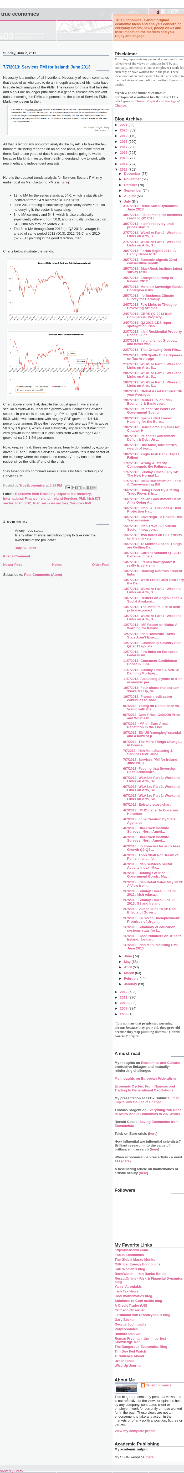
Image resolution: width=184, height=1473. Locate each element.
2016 (124, 153)
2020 (124, 130)
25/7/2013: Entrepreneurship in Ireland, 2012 (148, 279)
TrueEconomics (159, 1385)
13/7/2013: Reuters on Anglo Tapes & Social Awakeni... (153, 599)
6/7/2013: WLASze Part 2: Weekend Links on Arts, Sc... (151, 788)
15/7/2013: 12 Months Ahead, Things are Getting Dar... (152, 545)
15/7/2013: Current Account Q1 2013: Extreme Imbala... (152, 554)
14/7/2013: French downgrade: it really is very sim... (149, 563)
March (129, 973)
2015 (124, 158)
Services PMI (80, 503)
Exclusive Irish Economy (35, 494)
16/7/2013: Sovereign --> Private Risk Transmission (153, 518)
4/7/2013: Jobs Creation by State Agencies (149, 821)
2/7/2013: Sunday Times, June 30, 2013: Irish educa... (150, 892)
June (128, 956)
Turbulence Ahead (129, 1356)
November (133, 179)
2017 (124, 147)
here (64, 182)
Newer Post (12, 565)
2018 (124, 142)
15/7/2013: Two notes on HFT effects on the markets (152, 536)
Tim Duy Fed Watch (130, 1351)
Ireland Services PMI (68, 498)
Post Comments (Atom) (43, 575)
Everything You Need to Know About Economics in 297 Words (148, 1112)
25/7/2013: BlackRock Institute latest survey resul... (152, 270)
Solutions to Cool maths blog (138, 1301)
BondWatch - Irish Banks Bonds (140, 1274)
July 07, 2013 (25, 548)
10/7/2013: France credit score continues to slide (147, 698)
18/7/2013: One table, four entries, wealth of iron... (150, 446)
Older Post (100, 565)
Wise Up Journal (128, 1366)
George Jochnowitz (130, 1324)
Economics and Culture (160, 1063)
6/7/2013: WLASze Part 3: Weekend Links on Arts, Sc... (151, 779)
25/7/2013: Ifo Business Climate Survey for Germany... (148, 297)
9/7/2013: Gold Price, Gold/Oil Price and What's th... (151, 716)
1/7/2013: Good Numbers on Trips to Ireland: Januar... (152, 937)
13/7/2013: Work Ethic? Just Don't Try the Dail (153, 581)
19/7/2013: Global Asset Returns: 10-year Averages (152, 393)
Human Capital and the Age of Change (147, 1100)
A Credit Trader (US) (131, 1305)
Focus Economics (129, 1255)
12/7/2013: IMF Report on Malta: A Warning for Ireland (150, 626)
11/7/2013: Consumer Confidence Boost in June (150, 662)
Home (57, 565)
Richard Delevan (128, 1334)
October (131, 185)
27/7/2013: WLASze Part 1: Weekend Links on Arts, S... (152, 243)
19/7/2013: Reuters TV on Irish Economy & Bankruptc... (147, 401)
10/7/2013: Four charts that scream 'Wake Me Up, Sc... (151, 689)
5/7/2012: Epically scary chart (147, 804)
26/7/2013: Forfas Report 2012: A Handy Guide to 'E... (149, 252)
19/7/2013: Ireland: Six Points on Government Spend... (149, 410)
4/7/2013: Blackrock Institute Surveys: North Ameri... (146, 829)
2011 (124, 997)
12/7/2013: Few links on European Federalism (150, 653)
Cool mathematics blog (133, 1296)
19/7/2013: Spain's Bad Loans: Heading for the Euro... (147, 420)
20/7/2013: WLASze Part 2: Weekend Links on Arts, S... (152, 374)
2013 (124, 169)
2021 (124, 125)
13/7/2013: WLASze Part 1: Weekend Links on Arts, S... (152, 617)
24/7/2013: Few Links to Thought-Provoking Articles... (150, 306)
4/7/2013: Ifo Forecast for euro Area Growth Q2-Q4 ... (151, 848)
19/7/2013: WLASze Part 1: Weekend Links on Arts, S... (152, 384)
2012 (124, 992)
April (128, 967)
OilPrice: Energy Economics (137, 1264)
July (128, 201)
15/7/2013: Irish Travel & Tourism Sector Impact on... (149, 527)
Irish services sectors (50, 503)
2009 (124, 1008)
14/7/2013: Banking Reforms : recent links (152, 572)
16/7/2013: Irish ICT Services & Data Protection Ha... (152, 509)
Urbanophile (125, 1361)
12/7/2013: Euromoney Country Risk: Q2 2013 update (152, 644)
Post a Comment (16, 556)
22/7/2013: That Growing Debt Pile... (152, 350)
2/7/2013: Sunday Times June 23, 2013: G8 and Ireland (149, 901)
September (133, 190)
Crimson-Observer (130, 1310)
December (132, 174)
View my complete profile (135, 1431)
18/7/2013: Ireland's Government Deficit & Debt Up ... (149, 437)
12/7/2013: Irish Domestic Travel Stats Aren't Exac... (149, 635)
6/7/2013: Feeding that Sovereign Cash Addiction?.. (149, 770)
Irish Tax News (126, 1291)
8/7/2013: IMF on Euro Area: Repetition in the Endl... (145, 725)
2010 (124, 1003)
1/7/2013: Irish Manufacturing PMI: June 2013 (150, 946)
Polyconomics (126, 1329)
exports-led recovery (74, 494)
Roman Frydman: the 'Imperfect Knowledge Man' (140, 1340)
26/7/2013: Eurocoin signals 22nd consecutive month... (150, 261)
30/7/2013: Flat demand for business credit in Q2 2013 (152, 216)
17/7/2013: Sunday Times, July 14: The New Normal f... (150, 473)
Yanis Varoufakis (128, 1287)
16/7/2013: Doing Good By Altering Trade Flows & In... (151, 491)
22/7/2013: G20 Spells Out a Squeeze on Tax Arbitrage (152, 357)
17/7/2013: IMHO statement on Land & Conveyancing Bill (152, 482)
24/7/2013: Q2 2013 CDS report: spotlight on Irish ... (148, 324)
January (131, 984)
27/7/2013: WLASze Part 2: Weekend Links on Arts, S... (152, 234)
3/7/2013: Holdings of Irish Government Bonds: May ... (147, 874)
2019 (124, 136)
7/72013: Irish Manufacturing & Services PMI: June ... (148, 752)
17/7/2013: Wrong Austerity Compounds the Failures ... (147, 464)
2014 (124, 164)
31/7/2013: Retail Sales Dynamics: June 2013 (150, 207)
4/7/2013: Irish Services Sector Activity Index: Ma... (147, 865)
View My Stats (11, 1471)
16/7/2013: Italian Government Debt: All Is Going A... (152, 500)
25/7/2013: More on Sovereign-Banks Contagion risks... (152, 288)
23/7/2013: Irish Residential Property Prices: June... (152, 333)
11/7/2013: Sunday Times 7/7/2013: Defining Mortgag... (151, 671)
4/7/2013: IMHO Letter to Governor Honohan (150, 812)
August (130, 196)
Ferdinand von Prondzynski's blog (142, 1315)
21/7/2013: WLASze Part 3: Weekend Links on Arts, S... (152, 365)
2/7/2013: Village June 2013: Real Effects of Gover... (149, 910)
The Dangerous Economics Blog (141, 1347)
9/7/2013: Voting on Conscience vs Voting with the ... (151, 707)
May (128, 962)
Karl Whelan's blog (130, 1269)
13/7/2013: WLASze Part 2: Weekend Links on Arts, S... (152, 590)
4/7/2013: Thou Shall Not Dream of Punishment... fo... (150, 856)
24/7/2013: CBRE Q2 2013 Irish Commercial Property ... (147, 315)
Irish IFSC (23, 503)
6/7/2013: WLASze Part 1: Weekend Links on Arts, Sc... (151, 797)
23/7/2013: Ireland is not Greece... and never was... (150, 342)
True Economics (20, 14)
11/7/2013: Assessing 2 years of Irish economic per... (152, 680)
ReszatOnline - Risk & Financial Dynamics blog (149, 1280)
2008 (124, 1014)
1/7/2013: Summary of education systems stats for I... (149, 928)
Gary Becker (125, 1320)
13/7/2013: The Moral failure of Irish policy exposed (151, 608)
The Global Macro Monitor (136, 1259)
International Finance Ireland (26, 498)
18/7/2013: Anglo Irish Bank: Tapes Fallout (151, 456)
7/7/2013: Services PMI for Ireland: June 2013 (150, 761)
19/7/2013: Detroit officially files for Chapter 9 (151, 428)
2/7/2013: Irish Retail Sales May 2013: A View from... (153, 884)
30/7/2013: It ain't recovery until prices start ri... (148, 225)
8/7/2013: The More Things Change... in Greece (152, 743)
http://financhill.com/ (131, 1250)
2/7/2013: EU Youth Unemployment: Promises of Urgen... (151, 919)
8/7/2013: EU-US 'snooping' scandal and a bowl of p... (152, 734)
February (132, 978)
